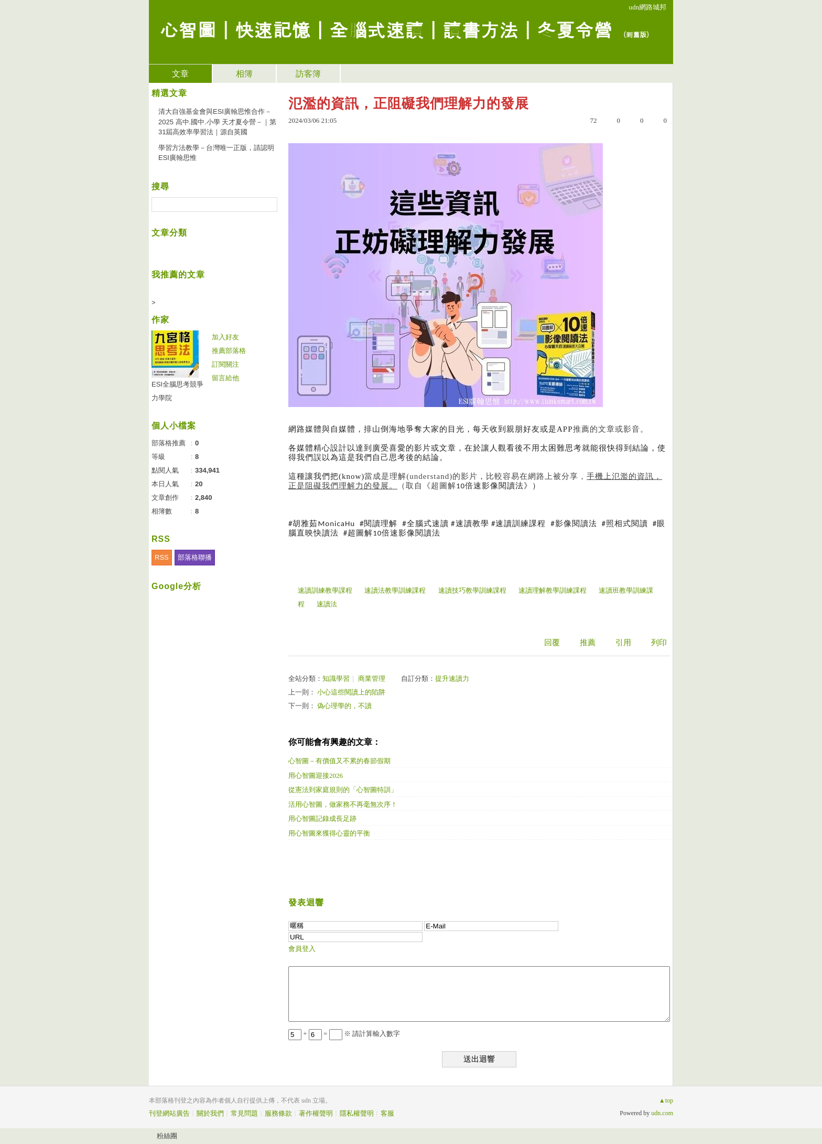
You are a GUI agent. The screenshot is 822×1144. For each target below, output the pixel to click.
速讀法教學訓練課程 (395, 590)
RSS (162, 557)
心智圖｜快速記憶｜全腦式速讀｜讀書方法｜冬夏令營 (385, 29)
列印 (659, 642)
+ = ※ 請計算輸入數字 (344, 1034)
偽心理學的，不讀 (344, 706)
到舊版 (636, 34)
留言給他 (225, 378)
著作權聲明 (316, 1113)
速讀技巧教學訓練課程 (472, 590)
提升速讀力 (452, 678)
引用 (623, 642)
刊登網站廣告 (169, 1113)
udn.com (662, 1113)
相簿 (244, 73)
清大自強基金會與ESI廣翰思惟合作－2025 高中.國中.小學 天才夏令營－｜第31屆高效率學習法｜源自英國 (217, 122)
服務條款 (278, 1113)
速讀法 (327, 604)
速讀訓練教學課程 (325, 590)
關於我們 (210, 1113)
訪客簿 (308, 73)
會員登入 (302, 949)
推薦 (588, 642)
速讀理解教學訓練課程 (552, 590)
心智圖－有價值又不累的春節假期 (339, 761)
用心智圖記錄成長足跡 (322, 818)
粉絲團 (167, 1136)
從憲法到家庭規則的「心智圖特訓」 (342, 790)
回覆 (552, 642)
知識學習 (336, 678)
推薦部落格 (229, 351)
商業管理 (371, 678)
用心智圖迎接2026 (315, 775)
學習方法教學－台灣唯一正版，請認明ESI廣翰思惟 (216, 153)
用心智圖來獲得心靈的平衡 (329, 833)
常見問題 (244, 1113)
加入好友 (225, 337)
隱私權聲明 (357, 1113)
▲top (666, 1100)
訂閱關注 (225, 364)
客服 (387, 1113)
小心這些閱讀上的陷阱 (351, 692)
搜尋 (268, 204)
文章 (180, 73)
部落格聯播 (195, 557)
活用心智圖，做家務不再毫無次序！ (342, 804)
